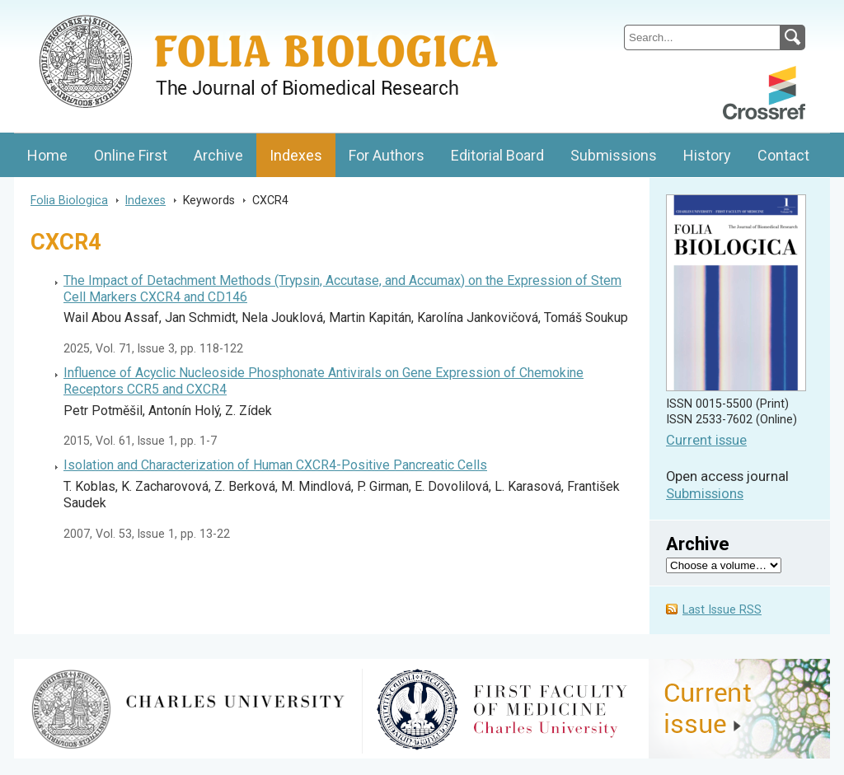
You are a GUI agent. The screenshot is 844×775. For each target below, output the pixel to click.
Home (47, 155)
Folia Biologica (69, 200)
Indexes (296, 155)
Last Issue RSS (722, 610)
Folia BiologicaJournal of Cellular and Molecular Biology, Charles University (188, 14)
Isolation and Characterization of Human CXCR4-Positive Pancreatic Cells (275, 465)
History (707, 155)
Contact (783, 155)
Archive (218, 155)
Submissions (613, 155)
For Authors (386, 155)
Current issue (706, 440)
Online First (130, 155)
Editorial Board (497, 155)
